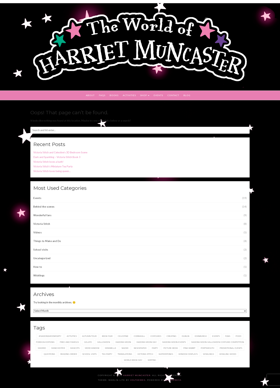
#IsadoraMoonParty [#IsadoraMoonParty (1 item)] (50, 336)
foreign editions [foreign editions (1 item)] (45, 342)
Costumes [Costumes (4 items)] (155, 336)
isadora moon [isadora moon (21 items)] (123, 342)
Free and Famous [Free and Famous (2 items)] (69, 342)
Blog (186, 95)
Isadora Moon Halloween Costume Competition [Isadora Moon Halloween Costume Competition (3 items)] (217, 342)
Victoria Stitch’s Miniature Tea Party (53, 166)
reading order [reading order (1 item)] (68, 354)
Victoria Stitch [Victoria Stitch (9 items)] (145, 354)
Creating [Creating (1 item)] (171, 336)
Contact (173, 95)
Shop (144, 95)
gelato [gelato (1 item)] (88, 342)
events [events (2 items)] (216, 336)
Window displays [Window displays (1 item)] (188, 354)
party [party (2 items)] (155, 348)
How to (37, 266)
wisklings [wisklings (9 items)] (208, 354)
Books (114, 95)
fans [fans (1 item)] (227, 336)
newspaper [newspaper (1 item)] (140, 348)
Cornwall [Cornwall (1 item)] (139, 336)
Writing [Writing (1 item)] (152, 360)
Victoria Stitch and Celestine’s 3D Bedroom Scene (60, 152)
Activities (129, 95)
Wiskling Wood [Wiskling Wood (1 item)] (227, 354)
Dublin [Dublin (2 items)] (185, 336)
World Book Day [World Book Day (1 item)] (133, 360)
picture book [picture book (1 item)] (170, 348)
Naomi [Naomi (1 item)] (125, 348)
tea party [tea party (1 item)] (107, 354)
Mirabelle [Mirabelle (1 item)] (110, 348)
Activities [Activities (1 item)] (72, 336)
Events (158, 95)
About (90, 95)
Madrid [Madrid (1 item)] (42, 348)
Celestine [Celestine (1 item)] (123, 336)
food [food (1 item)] (238, 336)
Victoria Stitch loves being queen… (52, 171)
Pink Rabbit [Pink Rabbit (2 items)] (189, 348)
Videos (37, 232)
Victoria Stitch (41, 223)
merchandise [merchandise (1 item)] (92, 348)
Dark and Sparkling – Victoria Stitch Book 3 (56, 157)
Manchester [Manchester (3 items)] (58, 348)
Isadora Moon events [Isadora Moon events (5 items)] (174, 342)
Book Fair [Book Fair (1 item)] (107, 336)
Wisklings (39, 275)
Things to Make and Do (47, 241)
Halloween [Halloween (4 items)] (103, 342)
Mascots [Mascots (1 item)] (74, 348)
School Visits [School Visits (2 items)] (89, 354)
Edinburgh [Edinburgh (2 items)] (201, 336)
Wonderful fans (42, 215)
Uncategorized (42, 258)
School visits (40, 249)
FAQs (102, 95)
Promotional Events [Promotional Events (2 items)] (231, 348)
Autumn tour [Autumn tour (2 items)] (89, 336)
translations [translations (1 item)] (125, 354)
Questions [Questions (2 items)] (49, 354)
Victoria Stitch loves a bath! (48, 161)
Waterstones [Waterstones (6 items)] (166, 354)
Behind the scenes (44, 206)
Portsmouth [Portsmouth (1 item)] (207, 348)
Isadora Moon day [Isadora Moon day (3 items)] (146, 342)
